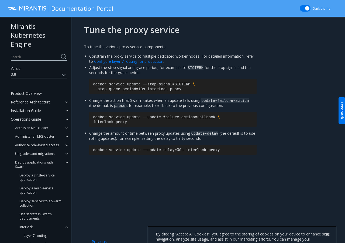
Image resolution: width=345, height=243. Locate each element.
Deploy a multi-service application (36, 190)
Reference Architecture (31, 102)
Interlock (26, 227)
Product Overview (26, 93)
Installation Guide (26, 110)
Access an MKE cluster (31, 128)
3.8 (39, 75)
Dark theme (321, 8)
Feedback (342, 110)
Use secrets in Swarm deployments (35, 216)
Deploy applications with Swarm (34, 164)
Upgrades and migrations (34, 153)
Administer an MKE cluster (34, 136)
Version (16, 68)
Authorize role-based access (37, 145)
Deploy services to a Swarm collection (40, 203)
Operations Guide (26, 119)
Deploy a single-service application (37, 177)
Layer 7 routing (35, 235)
